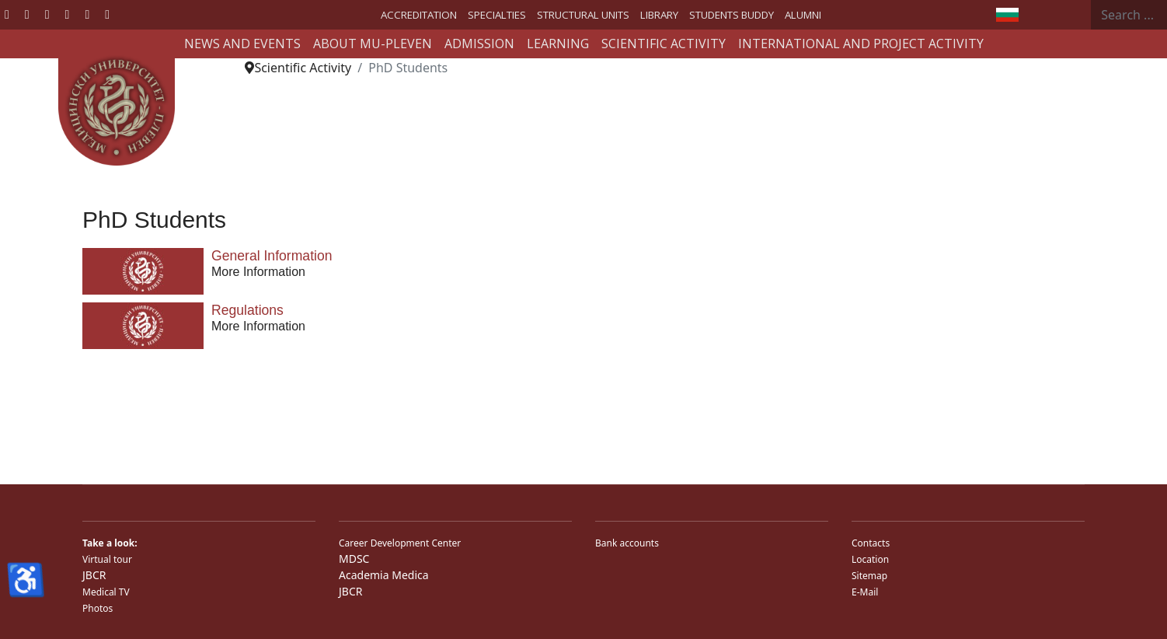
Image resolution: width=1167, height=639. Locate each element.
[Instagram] (87, 14)
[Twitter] (27, 14)
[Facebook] (7, 14)
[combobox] (1129, 15)
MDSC (354, 558)
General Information (272, 256)
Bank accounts (627, 543)
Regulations (247, 310)
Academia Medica (384, 574)
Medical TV (106, 592)
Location (870, 559)
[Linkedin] (67, 14)
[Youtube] (47, 14)
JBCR (94, 574)
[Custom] (107, 14)
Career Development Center (400, 543)
